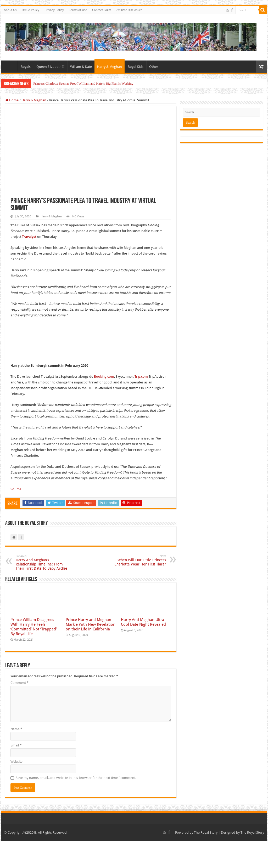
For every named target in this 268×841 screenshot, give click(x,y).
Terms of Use (78, 10)
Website (16, 761)
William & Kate (81, 67)
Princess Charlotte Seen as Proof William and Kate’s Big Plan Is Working (83, 83)
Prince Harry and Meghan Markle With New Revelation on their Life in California (90, 624)
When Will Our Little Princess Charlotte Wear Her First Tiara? (139, 560)
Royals (26, 67)
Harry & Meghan (109, 67)
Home (11, 66)
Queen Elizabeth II (50, 67)
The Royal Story (205, 832)
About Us (10, 10)
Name (16, 729)
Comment (19, 683)
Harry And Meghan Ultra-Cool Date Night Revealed (143, 622)
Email (15, 745)
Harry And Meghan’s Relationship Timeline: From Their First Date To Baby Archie (42, 562)
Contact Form (101, 10)
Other (153, 67)
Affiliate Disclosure (129, 10)
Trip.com (141, 376)
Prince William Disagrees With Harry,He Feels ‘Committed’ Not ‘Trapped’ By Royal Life (33, 626)
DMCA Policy (30, 10)
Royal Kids (135, 67)
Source (15, 489)
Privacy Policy (54, 10)
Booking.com (104, 376)
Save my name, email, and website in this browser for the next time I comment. (76, 778)
